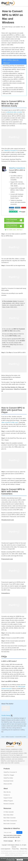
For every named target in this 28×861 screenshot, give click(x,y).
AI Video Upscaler (9, 812)
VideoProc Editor (8, 778)
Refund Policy (23, 848)
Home (2, 736)
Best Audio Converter (10, 823)
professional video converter (14, 112)
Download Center (8, 781)
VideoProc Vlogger (9, 775)
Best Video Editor (8, 815)
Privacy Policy (15, 848)
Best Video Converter (10, 817)
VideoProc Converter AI (10, 150)
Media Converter (10, 736)
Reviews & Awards (9, 803)
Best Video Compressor (10, 820)
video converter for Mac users (9, 422)
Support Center (8, 798)
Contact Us (7, 795)
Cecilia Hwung (7, 715)
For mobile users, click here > (14, 229)
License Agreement (5, 848)
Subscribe (19, 832)
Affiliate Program (8, 801)
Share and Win (8, 784)
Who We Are (7, 792)
